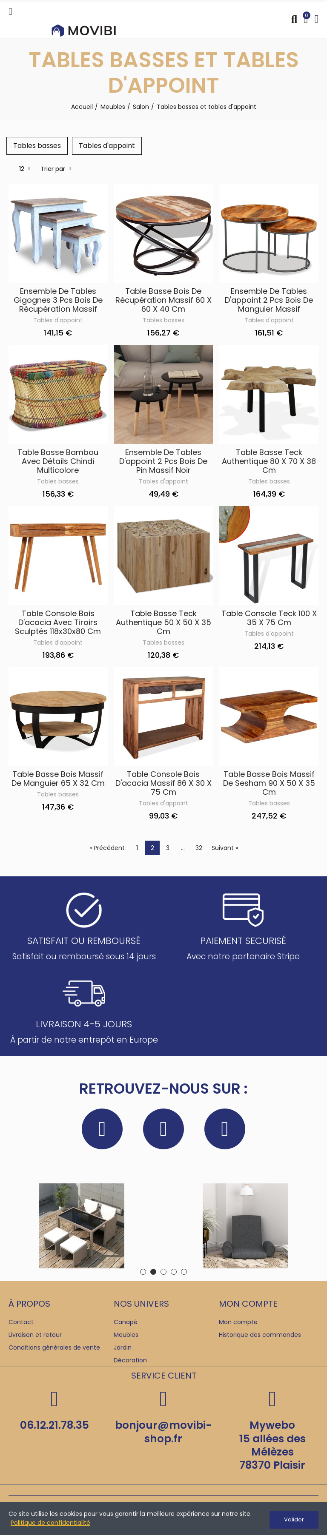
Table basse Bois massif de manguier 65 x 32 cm (58, 780)
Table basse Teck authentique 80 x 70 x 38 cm (269, 462)
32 (198, 849)
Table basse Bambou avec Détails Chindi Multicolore (57, 462)
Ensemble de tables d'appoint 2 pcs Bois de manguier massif (269, 301)
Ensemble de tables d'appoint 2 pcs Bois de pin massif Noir (163, 462)
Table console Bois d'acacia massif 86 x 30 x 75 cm (163, 784)
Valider (294, 1519)
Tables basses (163, 322)
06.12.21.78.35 (54, 1426)
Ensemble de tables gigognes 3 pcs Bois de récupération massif (58, 301)
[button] (143, 1273)
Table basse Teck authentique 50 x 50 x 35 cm (163, 623)
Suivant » (225, 849)
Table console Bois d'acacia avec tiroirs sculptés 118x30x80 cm (58, 623)
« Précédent (107, 849)
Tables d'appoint (58, 322)
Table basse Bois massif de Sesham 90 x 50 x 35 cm (269, 784)
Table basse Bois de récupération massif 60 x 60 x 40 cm (163, 301)
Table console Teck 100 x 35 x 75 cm (269, 619)
